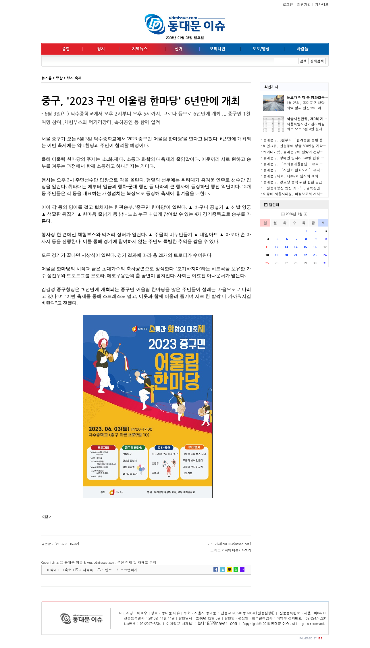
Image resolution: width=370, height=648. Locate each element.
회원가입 (304, 4)
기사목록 (86, 569)
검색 (303, 60)
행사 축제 (74, 77)
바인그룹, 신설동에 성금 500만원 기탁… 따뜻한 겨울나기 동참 (312, 145)
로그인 (288, 4)
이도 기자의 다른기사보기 (232, 550)
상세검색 (317, 60)
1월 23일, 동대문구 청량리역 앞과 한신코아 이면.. (306, 107)
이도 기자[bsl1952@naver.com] (229, 544)
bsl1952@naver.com (217, 623)
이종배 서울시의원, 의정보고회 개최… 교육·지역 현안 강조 (310, 193)
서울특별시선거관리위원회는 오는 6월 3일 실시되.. (306, 129)
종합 (59, 77)
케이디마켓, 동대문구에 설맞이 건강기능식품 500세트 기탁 (309, 151)
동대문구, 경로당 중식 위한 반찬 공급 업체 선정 (300, 181)
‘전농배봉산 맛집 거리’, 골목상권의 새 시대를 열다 (305, 187)
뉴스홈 (46, 77)
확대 (53, 569)
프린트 (107, 569)
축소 (68, 569)
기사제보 (322, 4)
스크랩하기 (129, 569)
